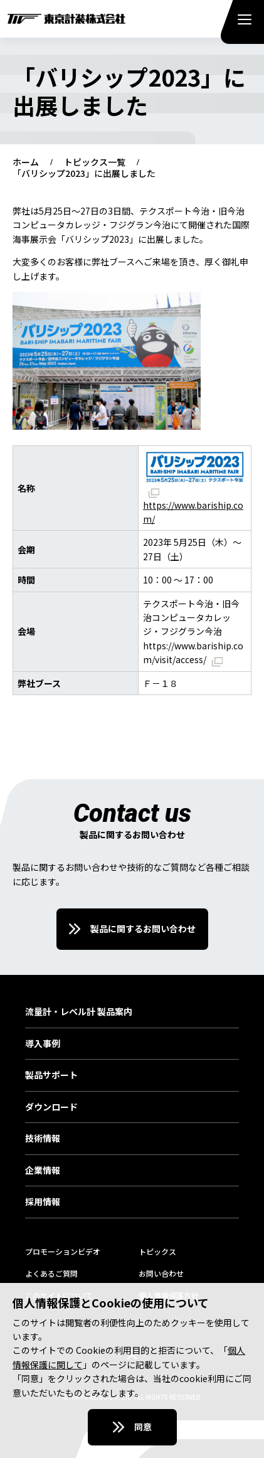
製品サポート (51, 1075)
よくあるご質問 (51, 1273)
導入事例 (42, 1044)
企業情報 (42, 1170)
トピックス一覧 (94, 162)
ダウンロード (51, 1107)
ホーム (26, 162)
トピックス (157, 1251)
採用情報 (42, 1202)
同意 (143, 1426)
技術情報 (42, 1138)
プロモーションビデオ (62, 1251)
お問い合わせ (161, 1273)
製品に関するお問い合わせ (143, 928)
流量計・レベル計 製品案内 (78, 1012)
